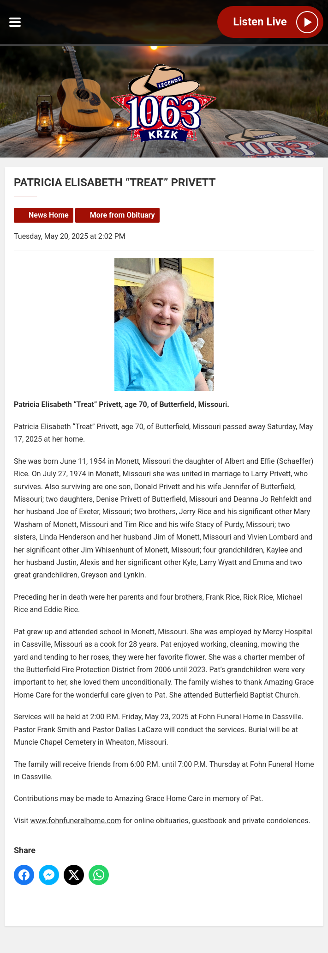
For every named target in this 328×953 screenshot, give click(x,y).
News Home (49, 215)
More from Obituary (122, 215)
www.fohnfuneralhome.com (75, 820)
